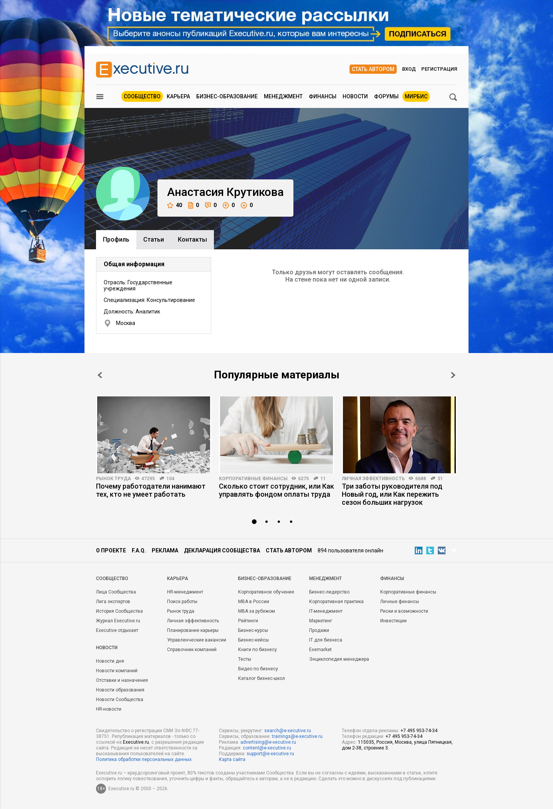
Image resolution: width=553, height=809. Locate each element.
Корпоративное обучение (266, 592)
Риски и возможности (404, 611)
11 (323, 478)
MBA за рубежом (256, 611)
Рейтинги (248, 620)
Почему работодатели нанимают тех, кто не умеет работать (150, 490)
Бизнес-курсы (253, 630)
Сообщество (142, 96)
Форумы (386, 96)
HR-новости (108, 709)
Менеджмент (283, 96)
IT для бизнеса (325, 640)
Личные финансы (399, 601)
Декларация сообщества (222, 550)
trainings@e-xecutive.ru (297, 736)
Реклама (165, 550)
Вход (409, 69)
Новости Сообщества (119, 699)
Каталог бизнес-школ (261, 678)
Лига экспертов (113, 601)
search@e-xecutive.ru (287, 730)
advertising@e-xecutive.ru (268, 742)
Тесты (244, 659)
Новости (355, 96)
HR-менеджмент (185, 592)
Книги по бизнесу (257, 649)
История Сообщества (119, 611)
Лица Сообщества (116, 592)
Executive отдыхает (117, 630)
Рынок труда (113, 478)
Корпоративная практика (336, 601)
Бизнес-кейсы (253, 640)
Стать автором (373, 69)
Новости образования (120, 690)
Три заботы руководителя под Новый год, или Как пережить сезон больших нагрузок (392, 494)
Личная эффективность (373, 478)
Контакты (192, 239)
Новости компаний (116, 670)
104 (170, 478)
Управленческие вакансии (196, 640)
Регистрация (439, 69)
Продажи (319, 630)
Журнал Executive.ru (118, 620)
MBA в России (253, 601)
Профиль (116, 239)
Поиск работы (182, 601)
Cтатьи (153, 239)
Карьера (178, 96)
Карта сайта (232, 759)
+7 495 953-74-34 (419, 730)
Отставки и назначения (122, 680)
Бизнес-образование (227, 96)
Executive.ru (136, 742)
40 (174, 205)
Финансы (322, 96)
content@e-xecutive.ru (267, 748)
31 (440, 478)
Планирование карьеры (193, 630)
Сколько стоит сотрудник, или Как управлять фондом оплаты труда (276, 490)
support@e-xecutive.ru (270, 753)
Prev (100, 375)
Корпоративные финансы (253, 478)
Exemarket (320, 649)
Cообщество (112, 578)
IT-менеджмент (326, 611)
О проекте (111, 550)
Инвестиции (393, 620)
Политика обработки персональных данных (144, 759)
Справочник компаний (192, 649)
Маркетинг (320, 620)
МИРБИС (416, 96)
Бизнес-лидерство (329, 592)
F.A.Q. (139, 550)
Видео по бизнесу (258, 668)
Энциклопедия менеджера (339, 659)
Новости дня (110, 661)
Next (453, 375)
